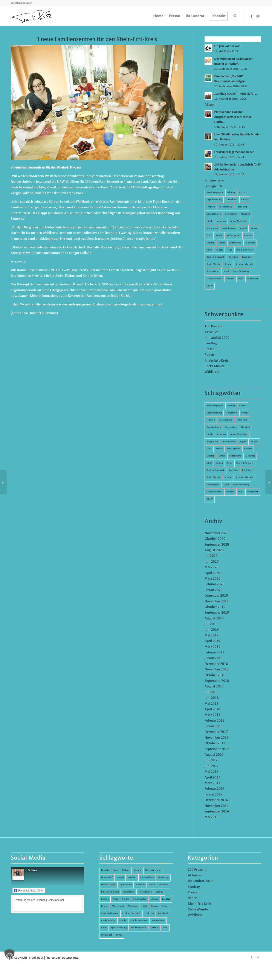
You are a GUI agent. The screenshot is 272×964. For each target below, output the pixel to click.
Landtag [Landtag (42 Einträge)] (210, 456)
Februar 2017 (215, 789)
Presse (209, 349)
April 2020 (212, 573)
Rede (229, 250)
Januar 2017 (214, 794)
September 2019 (217, 612)
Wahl (240, 279)
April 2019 (212, 641)
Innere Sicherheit (239, 221)
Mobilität (250, 243)
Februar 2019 (215, 652)
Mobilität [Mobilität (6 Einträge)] (250, 456)
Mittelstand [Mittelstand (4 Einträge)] (235, 456)
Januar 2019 (214, 658)
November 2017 (217, 738)
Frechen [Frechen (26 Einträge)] (210, 420)
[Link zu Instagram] (258, 16)
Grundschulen (213, 214)
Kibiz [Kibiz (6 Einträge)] (209, 449)
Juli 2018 (211, 692)
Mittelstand (235, 243)
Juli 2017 (211, 760)
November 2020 (217, 533)
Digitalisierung (214, 199)
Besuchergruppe (214, 192)
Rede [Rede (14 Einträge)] (229, 463)
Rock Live (233, 257)
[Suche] (235, 16)
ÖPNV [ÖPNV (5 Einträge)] (209, 499)
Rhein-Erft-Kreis (244, 250)
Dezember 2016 (216, 800)
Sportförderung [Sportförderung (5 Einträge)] (241, 485)
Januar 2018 (214, 726)
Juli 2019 (211, 624)
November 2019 (217, 601)
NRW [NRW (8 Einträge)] (209, 463)
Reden (209, 355)
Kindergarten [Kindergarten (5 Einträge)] (233, 449)
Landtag (210, 243)
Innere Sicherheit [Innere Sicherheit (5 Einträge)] (239, 434)
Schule (228, 264)
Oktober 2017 (215, 743)
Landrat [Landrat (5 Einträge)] (248, 449)
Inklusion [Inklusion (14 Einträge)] (221, 434)
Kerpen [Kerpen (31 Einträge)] (254, 442)
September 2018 (217, 681)
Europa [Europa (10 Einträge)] (244, 413)
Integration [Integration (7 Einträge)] (212, 442)
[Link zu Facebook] (251, 16)
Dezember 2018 (216, 664)
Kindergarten (233, 235)
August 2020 (214, 550)
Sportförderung (241, 271)
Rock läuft (247, 257)
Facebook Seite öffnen (29, 890)
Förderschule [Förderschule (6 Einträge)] (225, 420)
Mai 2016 (212, 817)
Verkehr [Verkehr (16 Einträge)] (230, 492)
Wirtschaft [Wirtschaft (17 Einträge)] (252, 492)
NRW (209, 250)
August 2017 (214, 755)
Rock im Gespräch (215, 257)
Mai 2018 (212, 704)
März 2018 (212, 715)
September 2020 (217, 544)
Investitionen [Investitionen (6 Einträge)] (228, 442)
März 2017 (212, 783)
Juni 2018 (212, 698)
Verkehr (230, 279)
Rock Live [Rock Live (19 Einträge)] (233, 470)
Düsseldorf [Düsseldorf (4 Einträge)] (231, 413)
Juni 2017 (212, 766)
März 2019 (212, 647)
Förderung (242, 207)
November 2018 (217, 669)
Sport (226, 271)
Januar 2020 (214, 590)
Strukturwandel (214, 279)
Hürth (209, 221)
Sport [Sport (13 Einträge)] (226, 485)
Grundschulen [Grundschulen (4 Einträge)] (213, 427)
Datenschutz (70, 957)
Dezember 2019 (216, 595)
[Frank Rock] (32, 16)
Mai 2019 (212, 635)
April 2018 (212, 709)
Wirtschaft (252, 279)
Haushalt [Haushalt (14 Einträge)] (245, 427)
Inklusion (221, 221)
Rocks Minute (213, 264)
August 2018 (214, 686)
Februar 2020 (215, 584)
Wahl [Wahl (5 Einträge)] (240, 492)
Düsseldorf (231, 199)
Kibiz (209, 235)
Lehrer (222, 243)
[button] (9, 954)
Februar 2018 (215, 721)
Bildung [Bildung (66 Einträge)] (231, 406)
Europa (244, 199)
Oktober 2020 (215, 539)
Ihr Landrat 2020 (217, 338)
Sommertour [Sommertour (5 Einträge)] (212, 485)
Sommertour (212, 271)
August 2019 (214, 618)
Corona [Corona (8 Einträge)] (242, 406)
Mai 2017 (212, 772)
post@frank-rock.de (21, 3)
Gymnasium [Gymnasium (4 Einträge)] (231, 427)
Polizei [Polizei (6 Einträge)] (219, 463)
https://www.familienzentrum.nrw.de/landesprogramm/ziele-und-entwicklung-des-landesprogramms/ (86, 304)
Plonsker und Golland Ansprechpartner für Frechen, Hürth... (233, 117)
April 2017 (212, 777)
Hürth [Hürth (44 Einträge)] (209, 434)
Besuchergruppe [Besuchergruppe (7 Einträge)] (214, 406)
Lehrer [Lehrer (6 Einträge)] (222, 456)
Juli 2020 (211, 556)
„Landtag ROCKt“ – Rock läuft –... (236, 94)
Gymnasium (231, 214)
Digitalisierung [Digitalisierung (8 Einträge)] (214, 413)
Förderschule (225, 207)
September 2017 (217, 749)
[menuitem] (158, 16)
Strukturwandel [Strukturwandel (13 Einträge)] (214, 492)
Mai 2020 (212, 567)
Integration (212, 228)
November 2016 (217, 806)
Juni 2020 (212, 561)
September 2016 (217, 811)
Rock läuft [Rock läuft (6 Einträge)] (247, 470)
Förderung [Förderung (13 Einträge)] (242, 420)
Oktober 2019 (215, 607)
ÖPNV (209, 286)
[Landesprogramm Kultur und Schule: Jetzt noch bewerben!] (3, 482)
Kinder (219, 235)
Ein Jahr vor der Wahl (227, 46)
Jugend (243, 228)
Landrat (248, 235)
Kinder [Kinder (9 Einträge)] (219, 449)
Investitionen (228, 228)
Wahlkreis (212, 372)
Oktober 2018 (215, 675)
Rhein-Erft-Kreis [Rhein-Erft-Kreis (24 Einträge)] (244, 463)
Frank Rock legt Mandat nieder (234, 152)
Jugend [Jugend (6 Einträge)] (243, 442)
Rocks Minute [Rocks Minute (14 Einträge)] (213, 477)
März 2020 (212, 578)
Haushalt (245, 214)
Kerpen (254, 228)
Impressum (53, 957)
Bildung (231, 192)
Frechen (210, 207)
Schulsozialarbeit (244, 264)
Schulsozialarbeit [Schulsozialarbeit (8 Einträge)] (244, 477)
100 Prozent (214, 326)
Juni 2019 (212, 629)
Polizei (219, 250)
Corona (242, 192)
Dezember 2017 (216, 732)
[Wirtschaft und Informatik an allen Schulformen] (268, 482)
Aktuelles (212, 332)
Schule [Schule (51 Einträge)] (228, 477)
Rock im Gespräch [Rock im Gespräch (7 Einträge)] (215, 470)
